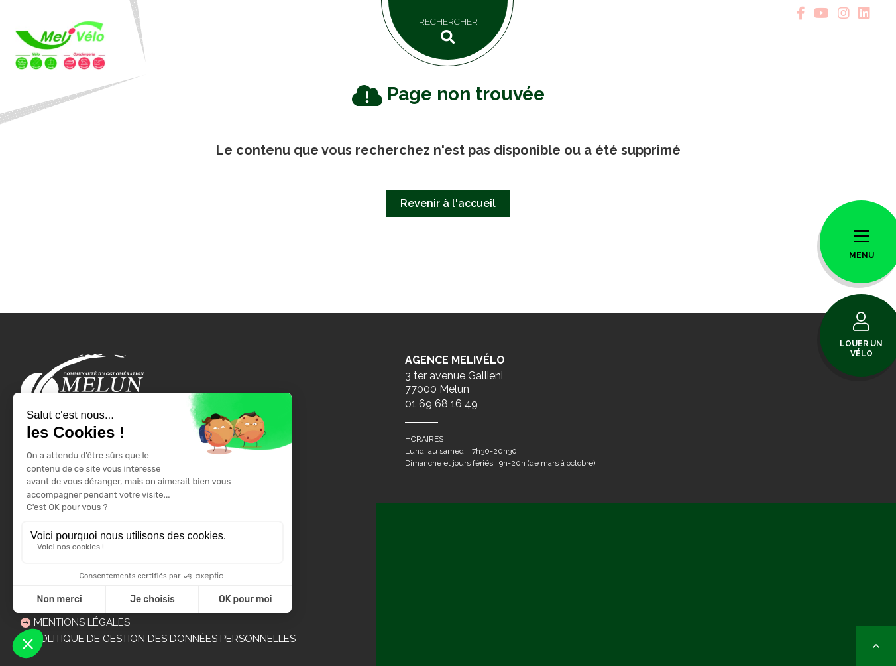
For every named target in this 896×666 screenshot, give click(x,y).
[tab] (801, 13)
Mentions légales (82, 622)
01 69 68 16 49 (441, 403)
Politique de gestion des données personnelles (165, 639)
